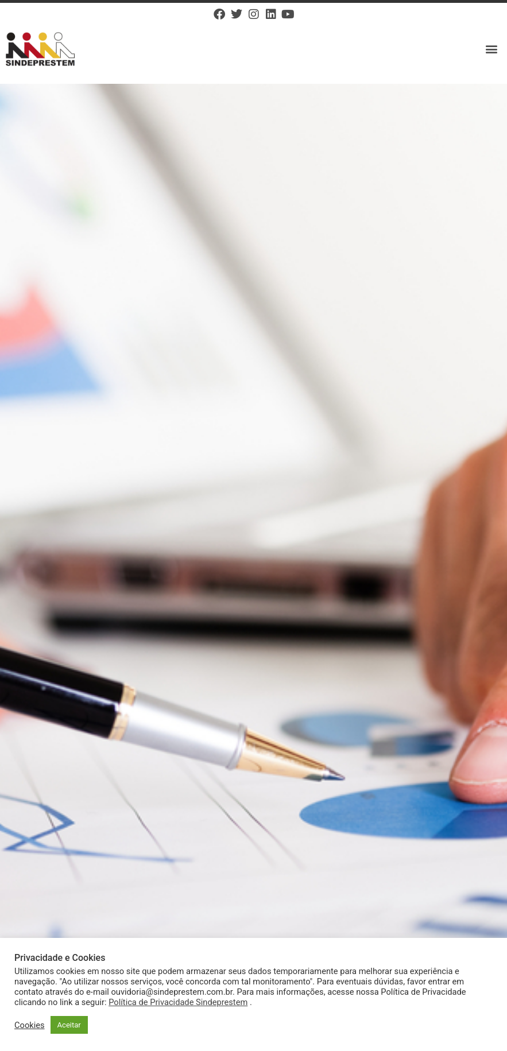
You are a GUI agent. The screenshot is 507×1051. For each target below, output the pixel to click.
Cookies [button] (29, 1025)
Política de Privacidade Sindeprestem (178, 1002)
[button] (491, 49)
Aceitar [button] (69, 1025)
